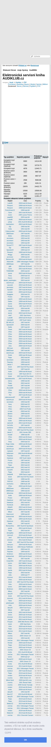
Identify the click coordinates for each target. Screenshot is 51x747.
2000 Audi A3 (25, 311)
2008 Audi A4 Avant (25, 659)
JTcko (10, 332)
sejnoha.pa (10, 282)
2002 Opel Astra (25, 315)
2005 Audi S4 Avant (25, 615)
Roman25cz (10, 526)
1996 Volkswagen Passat (25, 261)
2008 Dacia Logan (25, 474)
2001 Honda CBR (25, 432)
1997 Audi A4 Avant (25, 245)
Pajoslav (10, 362)
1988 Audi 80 (25, 434)
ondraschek (10, 516)
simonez (10, 540)
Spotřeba (20, 84)
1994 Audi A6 (25, 463)
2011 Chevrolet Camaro (25, 715)
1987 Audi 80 (25, 397)
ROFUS (10, 481)
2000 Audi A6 (25, 254)
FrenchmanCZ (10, 210)
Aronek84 (10, 388)
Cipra (10, 212)
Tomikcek (10, 505)
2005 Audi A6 (25, 217)
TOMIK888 (10, 271)
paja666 (10, 217)
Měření (45, 84)
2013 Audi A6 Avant (25, 703)
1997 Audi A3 (25, 278)
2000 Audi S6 (25, 411)
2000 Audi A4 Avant (25, 203)
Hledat (32, 84)
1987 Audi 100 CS (25, 306)
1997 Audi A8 (25, 385)
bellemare (10, 453)
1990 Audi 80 (25, 226)
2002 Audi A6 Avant (25, 224)
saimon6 (10, 423)
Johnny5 (10, 535)
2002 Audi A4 (25, 280)
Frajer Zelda (10, 444)
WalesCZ (10, 703)
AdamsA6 (10, 261)
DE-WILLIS (10, 322)
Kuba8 (10, 385)
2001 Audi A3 (25, 502)
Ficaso (10, 297)
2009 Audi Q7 (25, 657)
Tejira (10, 600)
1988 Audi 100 (25, 484)
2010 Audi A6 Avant (25, 535)
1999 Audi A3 (25, 236)
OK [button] (25, 740)
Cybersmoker (10, 231)
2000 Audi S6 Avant (25, 266)
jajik (10, 266)
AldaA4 (10, 507)
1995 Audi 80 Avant (25, 355)
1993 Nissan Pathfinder (25, 547)
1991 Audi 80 (25, 229)
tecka (10, 652)
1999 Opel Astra (25, 624)
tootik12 (10, 671)
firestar (10, 643)
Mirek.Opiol (10, 680)
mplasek (10, 451)
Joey (10, 346)
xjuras (10, 273)
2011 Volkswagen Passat (25, 640)
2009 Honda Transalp (25, 685)
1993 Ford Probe (25, 409)
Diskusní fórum (9, 70)
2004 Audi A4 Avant (25, 259)
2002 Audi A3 (25, 470)
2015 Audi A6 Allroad (25, 694)
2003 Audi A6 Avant (25, 493)
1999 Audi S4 (25, 250)
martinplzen (10, 224)
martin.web (10, 467)
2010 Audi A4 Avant (25, 603)
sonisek (10, 292)
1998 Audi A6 (25, 210)
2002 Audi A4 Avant (25, 273)
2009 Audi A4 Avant (25, 584)
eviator (10, 675)
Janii (10, 537)
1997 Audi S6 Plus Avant (25, 367)
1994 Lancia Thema (25, 215)
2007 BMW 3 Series (25, 563)
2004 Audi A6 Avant (25, 544)
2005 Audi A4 (25, 271)
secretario (10, 238)
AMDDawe (10, 233)
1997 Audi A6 (25, 233)
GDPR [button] (8, 733)
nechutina (10, 484)
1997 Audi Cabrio (25, 320)
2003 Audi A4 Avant (25, 427)
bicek (10, 367)
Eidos (10, 236)
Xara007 (10, 289)
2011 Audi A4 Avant (25, 540)
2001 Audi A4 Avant (25, 423)
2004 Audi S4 (25, 294)
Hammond (10, 514)
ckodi (10, 311)
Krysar (10, 306)
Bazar (27, 84)
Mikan (10, 512)
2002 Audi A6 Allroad (25, 453)
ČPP (25, 82)
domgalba (10, 533)
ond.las (10, 463)
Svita (10, 229)
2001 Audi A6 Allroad (25, 222)
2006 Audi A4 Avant (25, 346)
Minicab (10, 547)
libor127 (10, 694)
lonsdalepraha (10, 378)
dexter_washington (10, 280)
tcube (10, 418)
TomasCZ (10, 659)
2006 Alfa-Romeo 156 (25, 622)
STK (38, 86)
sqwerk (10, 299)
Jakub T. (10, 364)
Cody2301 (10, 561)
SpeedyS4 (10, 250)
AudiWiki (33, 70)
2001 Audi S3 (25, 467)
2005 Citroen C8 (25, 636)
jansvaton (10, 287)
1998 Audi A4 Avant (25, 205)
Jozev (10, 215)
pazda (10, 528)
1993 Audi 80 (25, 238)
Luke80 (10, 203)
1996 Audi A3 (25, 488)
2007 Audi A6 (25, 512)
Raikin (10, 523)
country (10, 636)
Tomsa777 (10, 245)
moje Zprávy (22, 70)
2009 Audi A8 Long (25, 680)
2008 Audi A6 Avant (25, 689)
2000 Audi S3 (25, 275)
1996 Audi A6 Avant (25, 299)
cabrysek (10, 549)
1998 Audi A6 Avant (25, 301)
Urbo (10, 584)
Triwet (10, 329)
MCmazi (10, 348)
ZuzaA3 (10, 470)
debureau (10, 493)
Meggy (10, 254)
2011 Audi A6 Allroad (25, 652)
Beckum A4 (10, 259)
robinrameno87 (10, 397)
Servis (19, 86)
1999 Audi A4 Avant (25, 418)
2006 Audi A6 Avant (25, 332)
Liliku (10, 575)
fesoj (10, 275)
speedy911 (10, 308)
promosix (10, 257)
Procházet (11, 84)
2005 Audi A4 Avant (25, 292)
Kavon (10, 278)
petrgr (10, 222)
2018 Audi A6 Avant (25, 675)
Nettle (10, 327)
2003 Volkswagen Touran (25, 696)
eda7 (10, 315)
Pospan (10, 622)
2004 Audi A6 (25, 308)
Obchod (25, 86)
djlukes (10, 413)
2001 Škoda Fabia (25, 682)
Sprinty (38, 84)
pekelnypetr (10, 603)
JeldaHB (10, 474)
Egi (10, 226)
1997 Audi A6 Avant (25, 289)
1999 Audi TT (25, 575)
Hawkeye (10, 458)
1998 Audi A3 (25, 257)
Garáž (11, 82)
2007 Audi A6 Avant (25, 378)
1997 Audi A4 (25, 322)
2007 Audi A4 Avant (25, 329)
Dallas (10, 301)
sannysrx (10, 544)
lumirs (10, 563)
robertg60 (10, 320)
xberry (10, 381)
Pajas (10, 357)
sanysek (10, 285)
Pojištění (18, 82)
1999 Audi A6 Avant (25, 444)
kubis (10, 371)
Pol (10, 395)
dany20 (10, 593)
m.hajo (10, 411)
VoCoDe (10, 425)
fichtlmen (10, 509)
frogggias (10, 294)
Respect (10, 205)
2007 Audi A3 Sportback (25, 526)
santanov (10, 427)
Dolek (10, 355)
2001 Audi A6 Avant (25, 212)
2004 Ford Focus (25, 593)
